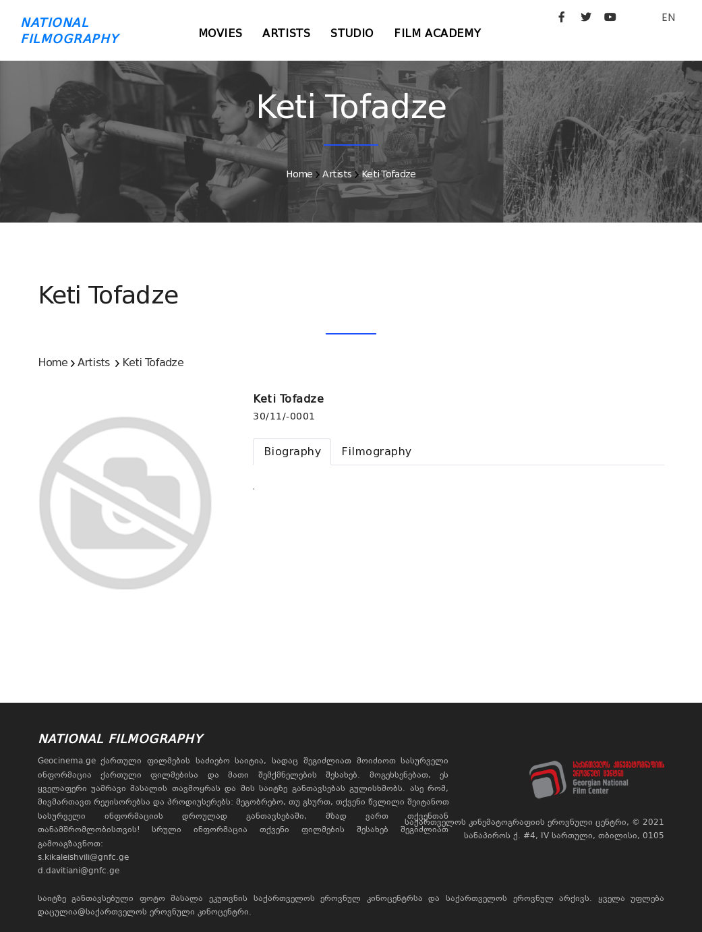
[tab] (292, 451)
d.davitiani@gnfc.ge (78, 870)
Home (299, 174)
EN (668, 17)
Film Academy (437, 33)
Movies (220, 33)
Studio (352, 33)
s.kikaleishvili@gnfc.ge (83, 857)
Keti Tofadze (388, 174)
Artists (286, 33)
